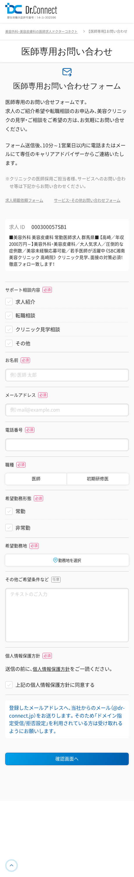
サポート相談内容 (22, 304)
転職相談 (25, 330)
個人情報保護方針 (22, 679)
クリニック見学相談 (37, 344)
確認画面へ (67, 782)
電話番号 (14, 447)
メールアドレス (20, 411)
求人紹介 (25, 316)
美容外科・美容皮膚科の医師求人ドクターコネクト (44, 31)
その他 (22, 357)
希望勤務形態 (18, 516)
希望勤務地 (16, 564)
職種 (9, 483)
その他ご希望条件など (27, 598)
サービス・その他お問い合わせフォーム (43, 214)
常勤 (20, 529)
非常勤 (22, 545)
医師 (36, 496)
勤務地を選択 (66, 577)
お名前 (11, 375)
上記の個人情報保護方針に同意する (55, 708)
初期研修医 (98, 496)
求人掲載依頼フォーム (27, 200)
